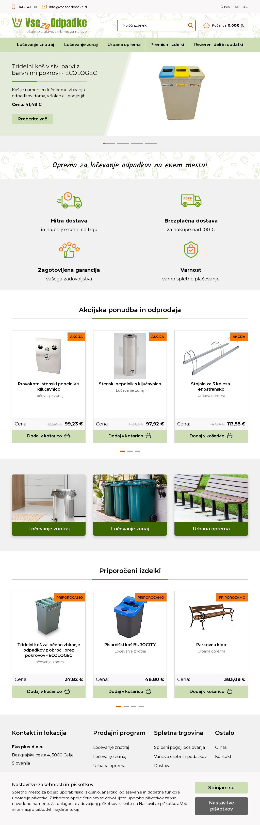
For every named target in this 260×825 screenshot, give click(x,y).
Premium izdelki (167, 44)
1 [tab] (122, 451)
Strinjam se (221, 787)
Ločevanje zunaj (81, 44)
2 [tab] (130, 451)
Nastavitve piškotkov (221, 806)
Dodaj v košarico (48, 436)
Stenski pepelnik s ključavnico (130, 384)
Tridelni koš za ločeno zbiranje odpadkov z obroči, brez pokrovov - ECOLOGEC (48, 650)
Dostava (162, 765)
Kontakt (241, 7)
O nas (225, 7)
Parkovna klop (211, 644)
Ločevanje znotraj (35, 44)
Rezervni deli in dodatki (218, 44)
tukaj (74, 809)
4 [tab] (141, 706)
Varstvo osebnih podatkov (180, 756)
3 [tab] (137, 451)
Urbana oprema (124, 44)
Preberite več (32, 119)
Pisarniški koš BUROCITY (130, 644)
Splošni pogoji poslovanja (179, 747)
